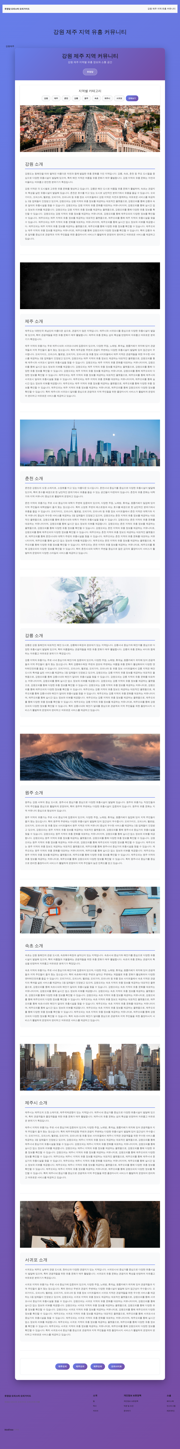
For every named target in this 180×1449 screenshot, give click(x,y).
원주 (86, 98)
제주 (54, 98)
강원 (43, 98)
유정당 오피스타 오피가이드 (17, 9)
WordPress (8, 1430)
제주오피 (62, 1367)
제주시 (109, 98)
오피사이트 (116, 1367)
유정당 (90, 72)
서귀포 (121, 98)
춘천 (64, 98)
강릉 (75, 98)
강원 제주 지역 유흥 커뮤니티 (162, 9)
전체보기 (135, 98)
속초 (97, 98)
